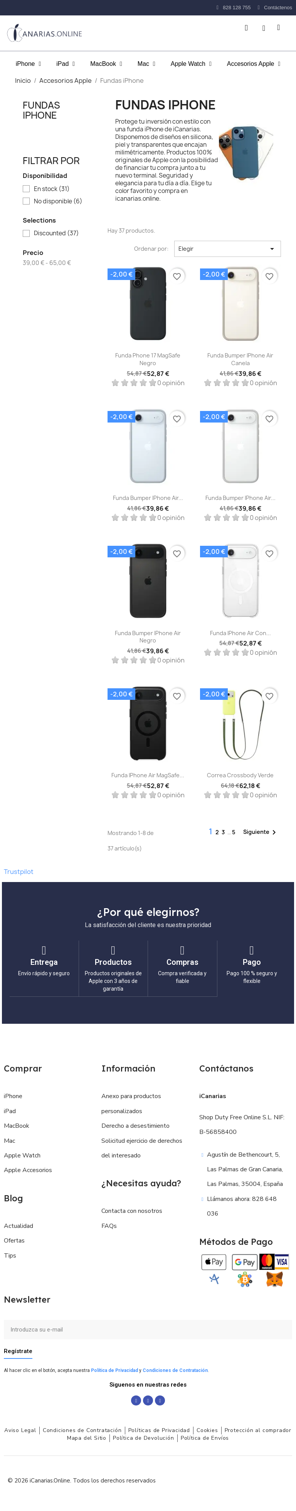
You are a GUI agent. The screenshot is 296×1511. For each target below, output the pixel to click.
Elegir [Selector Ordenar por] (227, 248)
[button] (246, 27)
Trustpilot (19, 871)
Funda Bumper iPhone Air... (148, 497)
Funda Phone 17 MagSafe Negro (147, 359)
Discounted (56, 233)
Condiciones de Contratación (175, 1370)
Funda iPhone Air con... (240, 633)
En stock (52, 189)
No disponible (58, 201)
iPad (65, 64)
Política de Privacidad (114, 1370)
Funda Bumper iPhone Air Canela (240, 359)
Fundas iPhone (41, 110)
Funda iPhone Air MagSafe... (147, 775)
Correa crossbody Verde (240, 775)
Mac (146, 64)
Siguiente (261, 832)
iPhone (28, 64)
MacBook (106, 64)
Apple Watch (191, 64)
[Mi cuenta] (264, 28)
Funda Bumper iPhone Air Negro (148, 636)
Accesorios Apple (254, 64)
